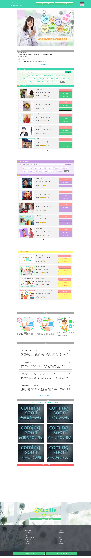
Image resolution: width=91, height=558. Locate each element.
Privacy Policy (62, 537)
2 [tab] (43, 46)
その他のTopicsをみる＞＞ (46, 64)
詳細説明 (65, 256)
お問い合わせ (28, 545)
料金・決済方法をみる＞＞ (45, 340)
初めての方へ (28, 532)
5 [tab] (49, 46)
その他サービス (28, 543)
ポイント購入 (28, 534)
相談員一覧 (27, 537)
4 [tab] (47, 46)
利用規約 (61, 532)
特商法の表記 (62, 534)
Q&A (60, 539)
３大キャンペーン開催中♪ (24, 58)
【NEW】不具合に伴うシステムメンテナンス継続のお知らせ (32, 61)
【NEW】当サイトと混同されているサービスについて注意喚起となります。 (35, 54)
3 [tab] (45, 46)
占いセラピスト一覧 (29, 539)
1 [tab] (42, 46)
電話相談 (66, 93)
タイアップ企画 (62, 543)
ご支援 (60, 541)
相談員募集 (61, 545)
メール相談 (66, 96)
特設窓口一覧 (28, 541)
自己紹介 (66, 90)
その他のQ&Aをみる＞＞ (45, 397)
